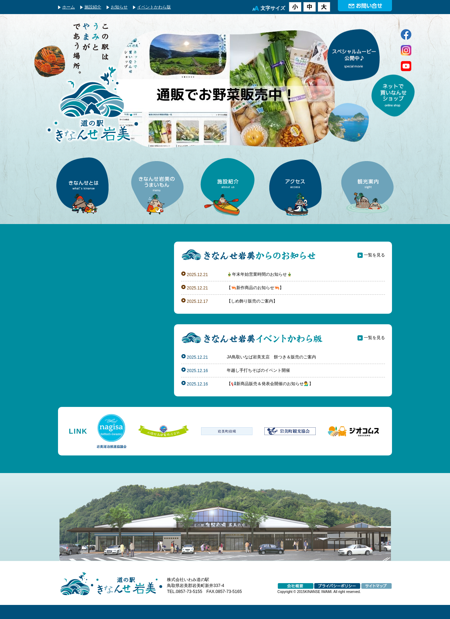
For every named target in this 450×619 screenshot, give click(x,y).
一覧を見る (374, 255)
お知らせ (119, 7)
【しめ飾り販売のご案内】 (252, 301)
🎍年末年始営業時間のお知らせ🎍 (259, 274)
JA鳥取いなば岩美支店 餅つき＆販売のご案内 (271, 357)
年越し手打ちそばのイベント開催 (258, 370)
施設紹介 (92, 7)
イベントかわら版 (154, 7)
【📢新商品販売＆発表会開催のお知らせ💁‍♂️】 (270, 383)
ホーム (68, 7)
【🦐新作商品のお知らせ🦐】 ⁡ (256, 287)
